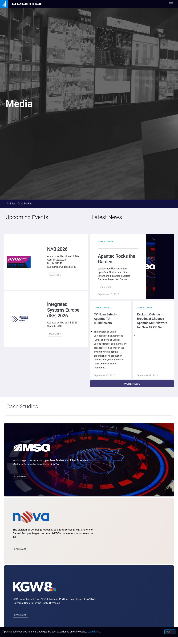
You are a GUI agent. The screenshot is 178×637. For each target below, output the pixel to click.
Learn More (93, 631)
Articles (11, 203)
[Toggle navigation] (170, 4)
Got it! (170, 632)
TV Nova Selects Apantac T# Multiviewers (105, 319)
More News (132, 383)
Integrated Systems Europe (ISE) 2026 (63, 310)
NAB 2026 (57, 249)
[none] (26, 4)
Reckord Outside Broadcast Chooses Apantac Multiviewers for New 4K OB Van (152, 321)
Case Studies (25, 203)
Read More (55, 275)
